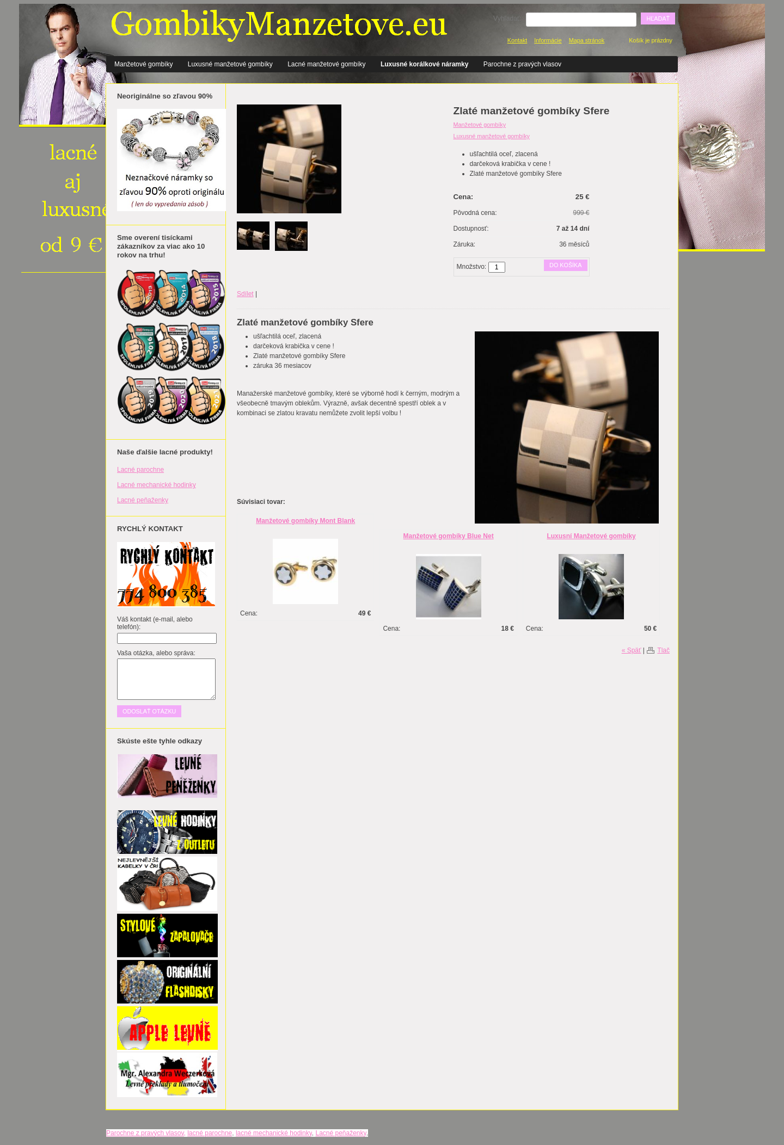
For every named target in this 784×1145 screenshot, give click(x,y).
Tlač (663, 650)
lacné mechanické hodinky (274, 1133)
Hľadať (658, 18)
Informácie (547, 40)
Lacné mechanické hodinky (156, 485)
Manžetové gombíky (143, 64)
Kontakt (517, 40)
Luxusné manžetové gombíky (230, 64)
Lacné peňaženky (142, 500)
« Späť (631, 650)
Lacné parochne (140, 469)
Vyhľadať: (507, 18)
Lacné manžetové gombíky (326, 64)
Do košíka (565, 265)
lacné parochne (209, 1133)
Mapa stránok (586, 40)
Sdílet (245, 294)
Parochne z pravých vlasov (522, 64)
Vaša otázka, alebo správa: (156, 653)
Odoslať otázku (149, 711)
